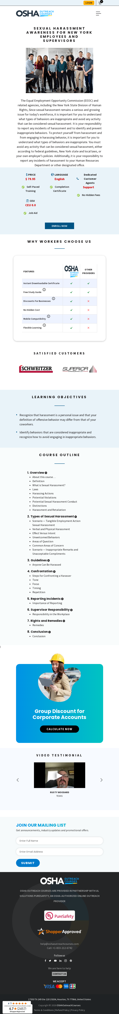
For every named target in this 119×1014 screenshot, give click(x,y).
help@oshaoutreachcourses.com (59, 944)
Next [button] (101, 780)
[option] (38, 369)
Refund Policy (62, 1010)
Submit (28, 863)
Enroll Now (59, 226)
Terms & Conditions (44, 1010)
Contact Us (59, 974)
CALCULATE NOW (59, 729)
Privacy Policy (78, 1010)
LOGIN (89, 2)
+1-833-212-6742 (62, 948)
